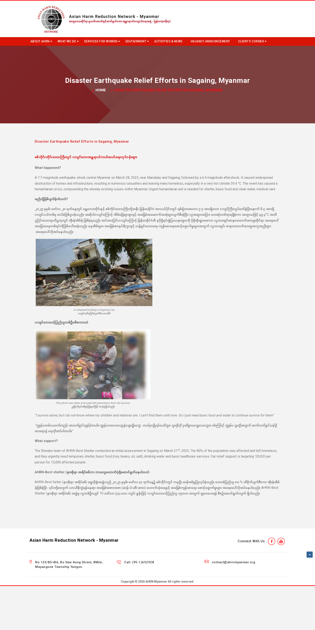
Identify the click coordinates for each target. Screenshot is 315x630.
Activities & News (168, 41)
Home (101, 90)
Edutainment (135, 41)
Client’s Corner (251, 41)
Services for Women (100, 41)
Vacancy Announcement (210, 41)
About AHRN (40, 41)
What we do (67, 41)
